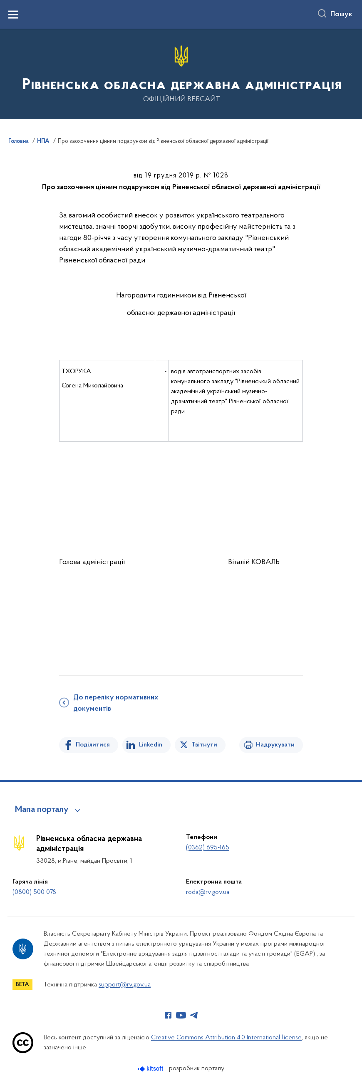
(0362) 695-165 (207, 847)
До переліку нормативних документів (115, 703)
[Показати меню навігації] (13, 15)
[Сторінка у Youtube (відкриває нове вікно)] (181, 1015)
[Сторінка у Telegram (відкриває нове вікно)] (194, 1015)
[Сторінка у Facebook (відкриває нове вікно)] (168, 1015)
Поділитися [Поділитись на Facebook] (93, 744)
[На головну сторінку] (181, 73)
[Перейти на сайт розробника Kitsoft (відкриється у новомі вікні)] (151, 1069)
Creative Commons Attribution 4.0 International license (226, 1037)
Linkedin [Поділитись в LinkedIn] (150, 744)
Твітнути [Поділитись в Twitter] (204, 744)
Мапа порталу (42, 809)
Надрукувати (275, 744)
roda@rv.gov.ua (207, 892)
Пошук (341, 14)
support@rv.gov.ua (125, 984)
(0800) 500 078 (34, 892)
